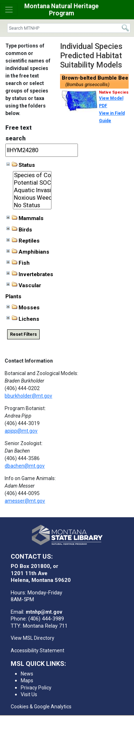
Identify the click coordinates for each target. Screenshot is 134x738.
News (27, 674)
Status (20, 165)
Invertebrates (29, 274)
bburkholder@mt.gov (28, 396)
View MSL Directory (32, 638)
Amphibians (27, 252)
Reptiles (23, 241)
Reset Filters (23, 334)
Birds (19, 229)
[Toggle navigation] (9, 9)
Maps (27, 680)
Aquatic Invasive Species (32, 190)
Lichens (22, 318)
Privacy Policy (36, 687)
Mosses (23, 307)
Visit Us (29, 694)
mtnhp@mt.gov (44, 612)
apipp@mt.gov (21, 431)
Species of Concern (32, 175)
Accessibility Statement (37, 650)
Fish (18, 263)
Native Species (114, 92)
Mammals (25, 218)
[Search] (68, 28)
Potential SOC (32, 182)
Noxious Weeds (32, 197)
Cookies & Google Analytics (41, 706)
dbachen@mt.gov (25, 466)
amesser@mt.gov (25, 501)
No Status (32, 205)
